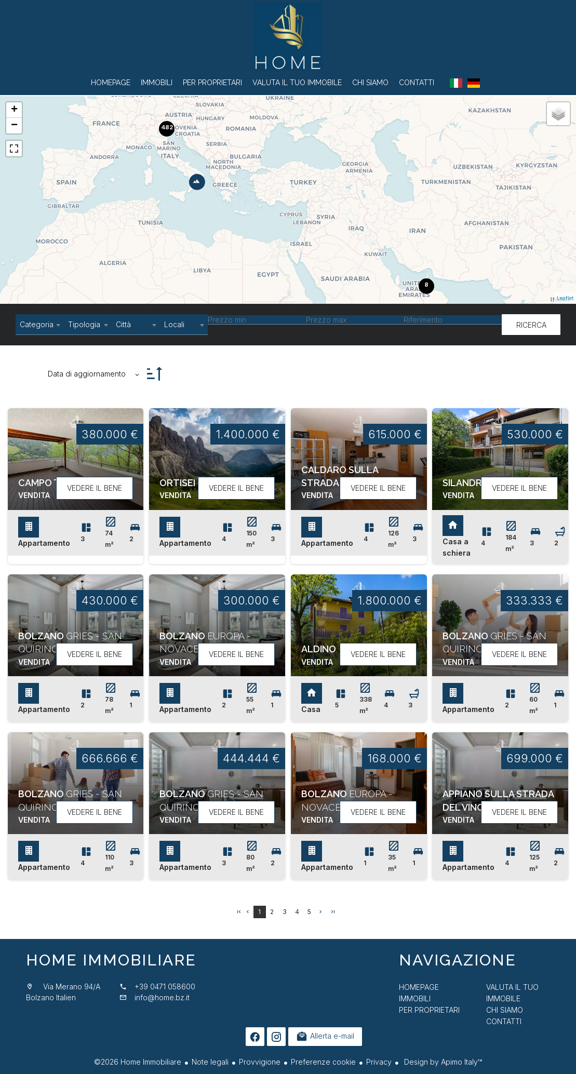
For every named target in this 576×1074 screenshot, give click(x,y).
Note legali (210, 1061)
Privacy (379, 1061)
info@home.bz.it (162, 997)
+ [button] (14, 110)
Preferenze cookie (323, 1061)
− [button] (14, 125)
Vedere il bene (94, 488)
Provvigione (259, 1061)
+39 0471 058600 (165, 986)
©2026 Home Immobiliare (137, 1061)
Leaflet (565, 298)
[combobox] (40, 324)
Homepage (288, 36)
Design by (442, 1061)
